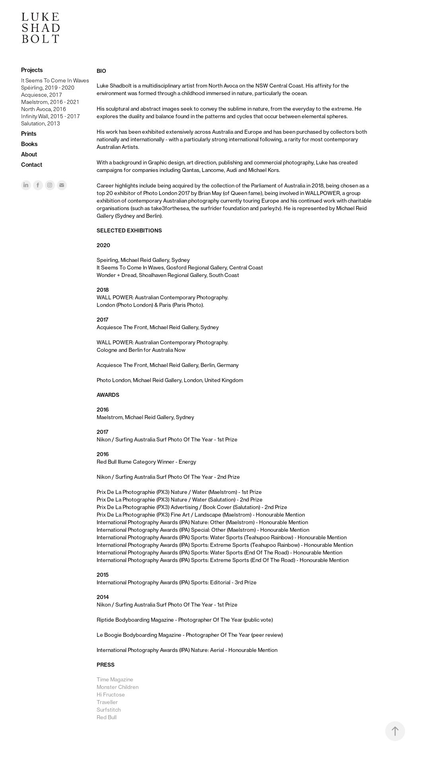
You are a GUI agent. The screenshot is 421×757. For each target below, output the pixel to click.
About (29, 154)
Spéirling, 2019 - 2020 (47, 87)
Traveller (107, 702)
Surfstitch (109, 709)
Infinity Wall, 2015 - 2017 (50, 116)
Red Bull (107, 717)
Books (29, 144)
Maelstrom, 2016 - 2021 (50, 101)
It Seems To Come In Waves (55, 80)
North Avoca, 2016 (43, 109)
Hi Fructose (111, 694)
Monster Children (117, 687)
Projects (32, 70)
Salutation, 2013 (40, 123)
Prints (28, 133)
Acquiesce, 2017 (41, 94)
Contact (31, 164)
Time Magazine (115, 679)
